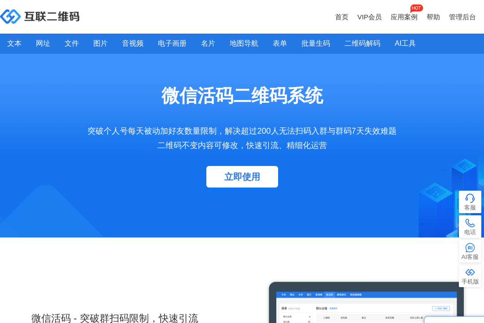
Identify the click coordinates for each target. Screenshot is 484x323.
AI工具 (405, 43)
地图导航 (244, 43)
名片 (208, 43)
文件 (72, 43)
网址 (43, 43)
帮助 (433, 17)
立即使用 (242, 177)
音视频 (133, 43)
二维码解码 (362, 43)
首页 (342, 17)
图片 (100, 43)
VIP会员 (370, 17)
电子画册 (172, 43)
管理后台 (462, 17)
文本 (14, 43)
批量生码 (315, 43)
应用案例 (404, 17)
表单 (280, 43)
